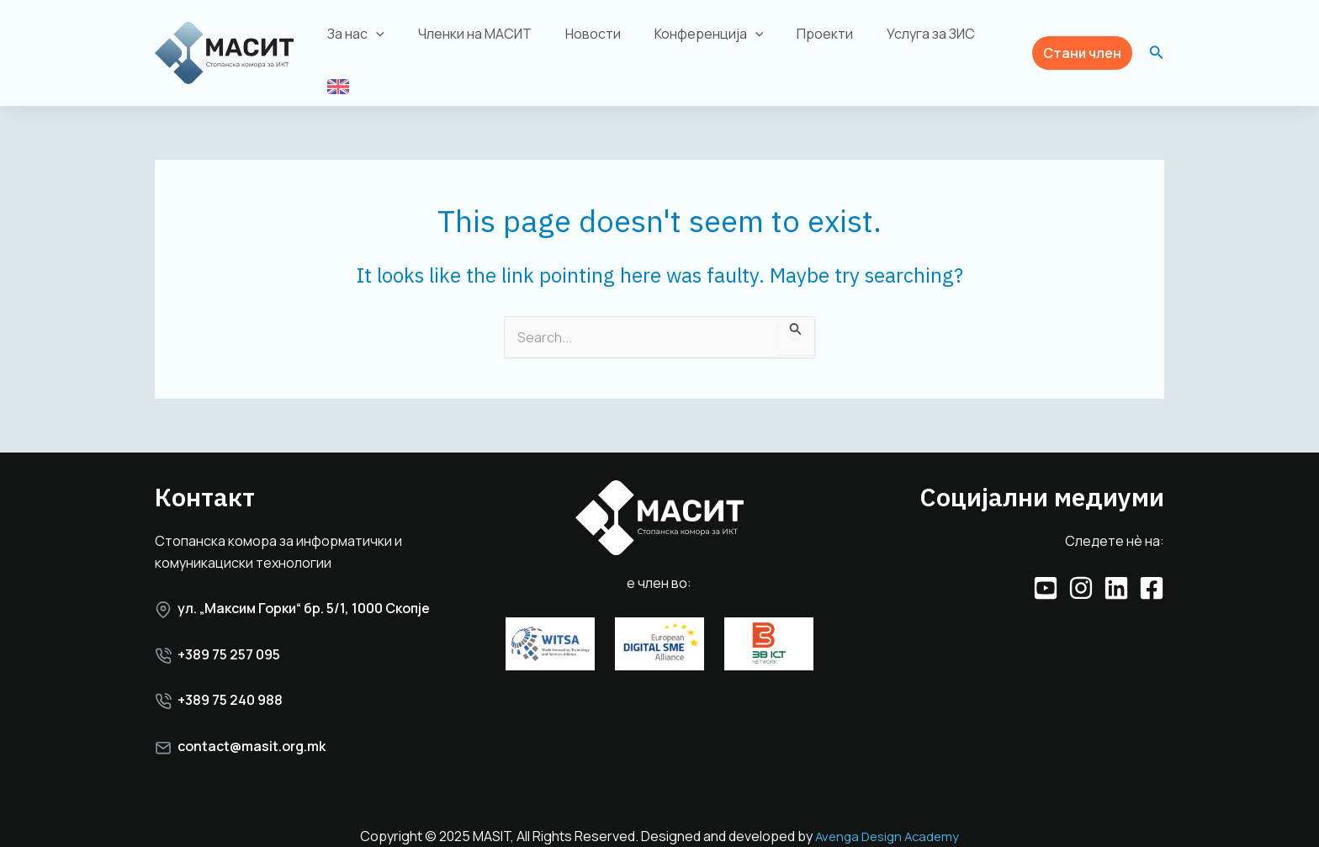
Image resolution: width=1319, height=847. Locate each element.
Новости (590, 40)
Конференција (700, 40)
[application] (387, 40)
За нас (367, 40)
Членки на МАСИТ (479, 40)
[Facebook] (1151, 571)
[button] (1082, 44)
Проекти (809, 40)
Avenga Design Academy (887, 819)
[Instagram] (1081, 571)
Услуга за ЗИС (909, 40)
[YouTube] (1045, 571)
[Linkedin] (1116, 571)
